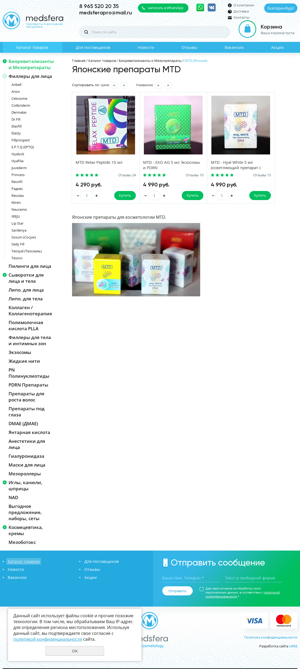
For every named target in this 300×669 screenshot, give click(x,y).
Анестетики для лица (27, 444)
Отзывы (189, 47)
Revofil (16, 181)
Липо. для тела (26, 299)
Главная (78, 60)
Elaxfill (16, 126)
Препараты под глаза (27, 411)
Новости (146, 47)
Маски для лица (27, 465)
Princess (18, 174)
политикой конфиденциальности (47, 639)
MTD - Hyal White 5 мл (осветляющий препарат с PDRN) (212, 168)
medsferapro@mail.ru (105, 12)
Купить (114, 195)
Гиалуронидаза (26, 456)
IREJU (15, 216)
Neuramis (19, 209)
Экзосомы (20, 352)
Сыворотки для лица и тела (26, 278)
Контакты (242, 17)
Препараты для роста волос (26, 397)
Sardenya (18, 230)
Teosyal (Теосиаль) (26, 251)
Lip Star (17, 223)
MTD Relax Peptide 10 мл (99, 162)
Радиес (17, 188)
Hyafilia (17, 160)
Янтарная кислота (29, 432)
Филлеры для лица (30, 76)
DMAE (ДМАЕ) (23, 423)
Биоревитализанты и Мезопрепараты (31, 64)
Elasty (16, 133)
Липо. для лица (26, 290)
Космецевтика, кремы (26, 530)
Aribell (16, 84)
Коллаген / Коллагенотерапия (30, 310)
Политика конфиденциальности (270, 637)
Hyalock (17, 154)
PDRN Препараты (28, 385)
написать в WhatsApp (165, 7)
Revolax (17, 195)
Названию (144, 84)
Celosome (19, 98)
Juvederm (19, 167)
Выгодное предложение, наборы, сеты (25, 512)
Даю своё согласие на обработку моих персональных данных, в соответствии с (243, 592)
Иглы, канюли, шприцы (25, 485)
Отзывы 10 (172, 175)
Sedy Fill (17, 244)
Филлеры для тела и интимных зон (30, 340)
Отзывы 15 (228, 175)
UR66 (293, 646)
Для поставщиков (93, 47)
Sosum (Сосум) (23, 237)
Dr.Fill (15, 119)
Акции (277, 47)
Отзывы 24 (115, 175)
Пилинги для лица (30, 266)
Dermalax (19, 112)
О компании (244, 5)
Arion (15, 91)
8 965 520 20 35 (99, 6)
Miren (16, 202)
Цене (105, 84)
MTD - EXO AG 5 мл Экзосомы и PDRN (150, 165)
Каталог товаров (32, 47)
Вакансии (234, 47)
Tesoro (16, 258)
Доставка (241, 11)
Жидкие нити (24, 361)
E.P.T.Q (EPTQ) (22, 147)
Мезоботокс (22, 542)
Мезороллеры (25, 474)
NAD (13, 497)
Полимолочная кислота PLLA (26, 325)
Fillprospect (20, 140)
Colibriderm (20, 105)
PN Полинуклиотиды (29, 373)
